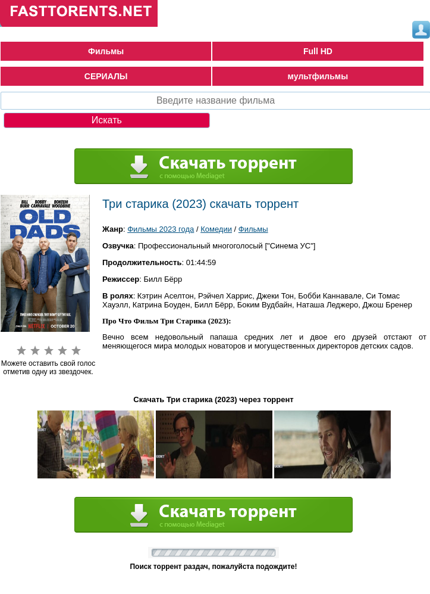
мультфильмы (318, 76)
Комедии (216, 229)
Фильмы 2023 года (160, 229)
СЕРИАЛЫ (106, 76)
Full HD (317, 51)
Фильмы (106, 51)
